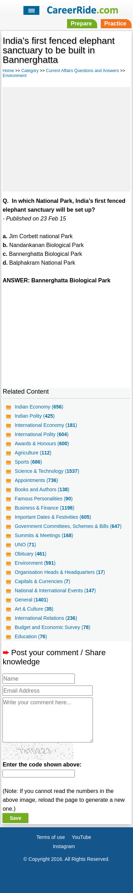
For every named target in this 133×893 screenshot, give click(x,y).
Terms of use (51, 837)
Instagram (64, 846)
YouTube (81, 837)
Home (8, 70)
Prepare (81, 23)
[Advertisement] (66, 138)
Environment (14, 75)
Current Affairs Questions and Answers (82, 70)
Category (30, 70)
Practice (115, 23)
